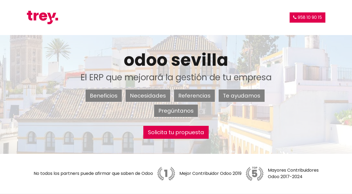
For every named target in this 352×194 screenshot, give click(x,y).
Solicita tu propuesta (176, 132)
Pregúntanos (176, 111)
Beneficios (104, 95)
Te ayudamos (241, 95)
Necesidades (148, 95)
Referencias (194, 95)
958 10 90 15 (307, 17)
